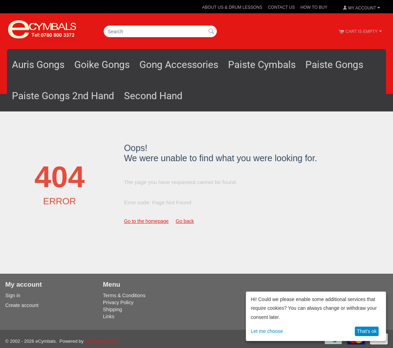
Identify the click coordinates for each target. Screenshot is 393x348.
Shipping (112, 309)
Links (109, 316)
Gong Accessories (178, 64)
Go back (185, 221)
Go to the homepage (146, 221)
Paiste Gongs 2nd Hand (63, 96)
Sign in (12, 295)
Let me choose (267, 331)
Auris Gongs (38, 64)
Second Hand (153, 96)
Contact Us (281, 7)
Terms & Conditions (124, 295)
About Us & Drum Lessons (232, 7)
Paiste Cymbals (262, 64)
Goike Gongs (102, 64)
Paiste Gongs (334, 64)
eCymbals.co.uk (101, 341)
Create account (22, 305)
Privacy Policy (118, 302)
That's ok (367, 331)
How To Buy (314, 7)
